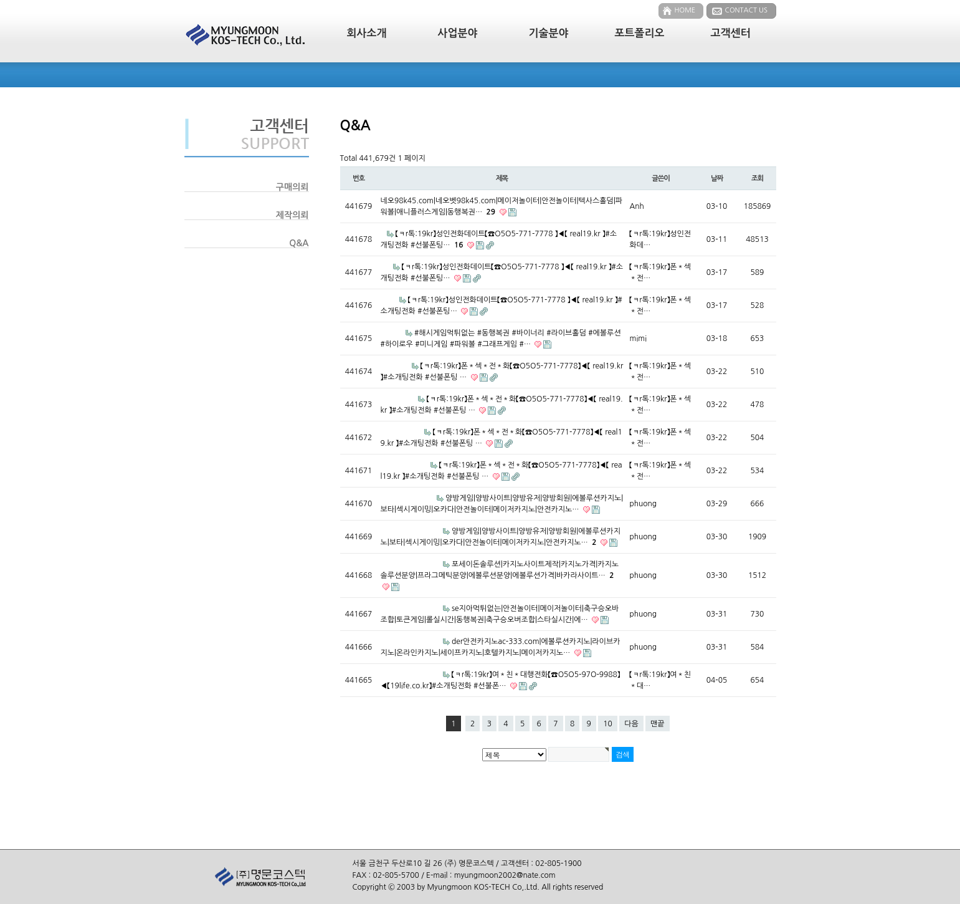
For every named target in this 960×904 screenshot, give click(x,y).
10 (607, 724)
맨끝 (657, 724)
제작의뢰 (292, 215)
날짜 (717, 178)
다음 (631, 724)
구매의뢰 (292, 187)
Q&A (298, 243)
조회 (757, 178)
